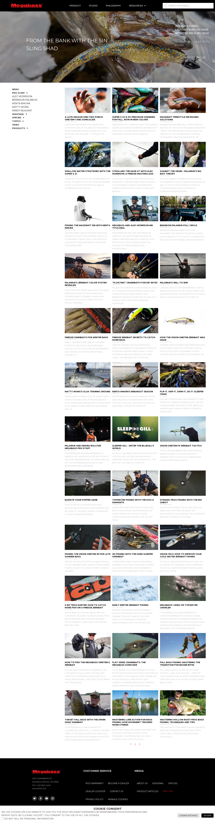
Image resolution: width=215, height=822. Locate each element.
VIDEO (15, 124)
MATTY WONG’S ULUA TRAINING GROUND (87, 391)
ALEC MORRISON (22, 96)
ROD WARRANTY (94, 783)
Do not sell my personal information (29, 818)
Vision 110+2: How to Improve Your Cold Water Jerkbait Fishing (181, 555)
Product (75, 5)
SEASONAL (20, 114)
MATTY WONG (20, 107)
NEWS (15, 89)
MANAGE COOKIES (118, 799)
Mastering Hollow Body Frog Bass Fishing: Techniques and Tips (182, 721)
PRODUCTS (20, 128)
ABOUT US (142, 783)
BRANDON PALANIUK (24, 99)
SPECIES (18, 117)
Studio (93, 5)
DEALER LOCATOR (95, 791)
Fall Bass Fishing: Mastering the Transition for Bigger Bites (180, 663)
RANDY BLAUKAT (22, 110)
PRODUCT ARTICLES (147, 791)
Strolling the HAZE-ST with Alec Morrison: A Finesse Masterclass (132, 172)
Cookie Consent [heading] (108, 808)
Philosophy (113, 5)
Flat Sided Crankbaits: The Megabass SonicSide (129, 663)
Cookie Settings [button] (188, 815)
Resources (137, 5)
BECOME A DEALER (118, 783)
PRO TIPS (168, 791)
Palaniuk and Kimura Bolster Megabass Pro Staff (83, 447)
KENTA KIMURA (21, 103)
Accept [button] (207, 815)
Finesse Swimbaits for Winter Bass (86, 337)
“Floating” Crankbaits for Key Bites (135, 282)
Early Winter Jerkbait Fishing (130, 605)
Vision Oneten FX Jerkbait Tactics (181, 445)
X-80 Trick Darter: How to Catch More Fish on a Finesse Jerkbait (85, 606)
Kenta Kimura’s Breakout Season (132, 391)
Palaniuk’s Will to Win (174, 282)
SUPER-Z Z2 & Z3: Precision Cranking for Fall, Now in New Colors (133, 118)
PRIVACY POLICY (94, 799)
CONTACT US (116, 791)
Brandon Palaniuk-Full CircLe (178, 225)
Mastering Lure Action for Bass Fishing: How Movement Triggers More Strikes (132, 722)
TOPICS (18, 121)
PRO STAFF (20, 93)
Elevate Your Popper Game (81, 500)
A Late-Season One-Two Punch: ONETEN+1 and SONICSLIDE (84, 118)
